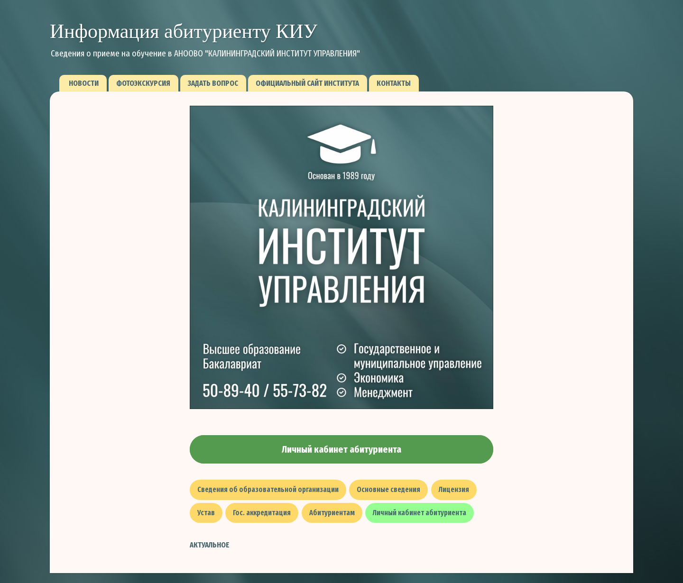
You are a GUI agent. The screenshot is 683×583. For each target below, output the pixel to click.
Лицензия (454, 489)
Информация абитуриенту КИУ (183, 31)
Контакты (394, 83)
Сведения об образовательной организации (268, 489)
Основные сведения (388, 489)
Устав (206, 512)
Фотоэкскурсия (143, 83)
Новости (84, 83)
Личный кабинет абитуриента (341, 449)
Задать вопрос (213, 83)
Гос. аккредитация (262, 512)
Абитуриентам (332, 512)
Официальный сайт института (307, 83)
